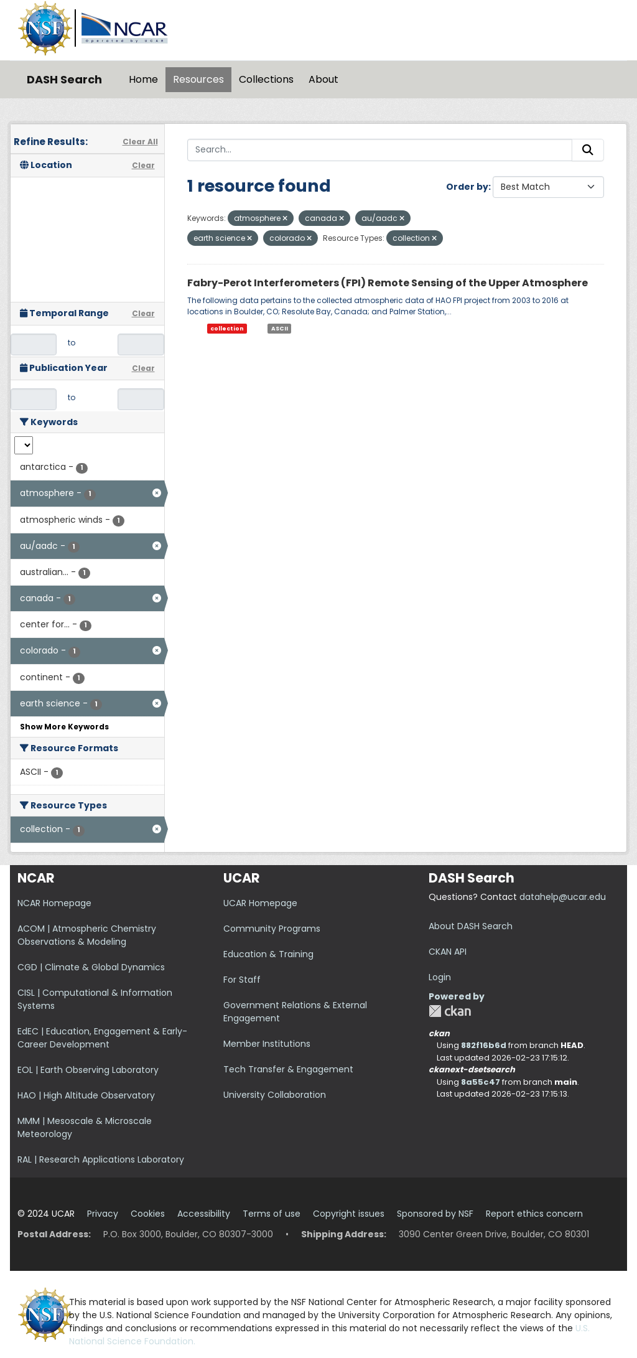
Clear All (140, 141)
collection (227, 328)
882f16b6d (483, 1045)
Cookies (148, 1213)
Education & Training (268, 954)
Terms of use (271, 1213)
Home (143, 79)
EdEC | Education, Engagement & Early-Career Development (102, 1038)
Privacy (102, 1213)
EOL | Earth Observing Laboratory (88, 1070)
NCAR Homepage (54, 903)
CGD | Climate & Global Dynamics (91, 967)
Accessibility (203, 1213)
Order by (467, 186)
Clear (143, 165)
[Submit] (588, 150)
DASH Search (64, 79)
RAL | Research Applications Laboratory (100, 1159)
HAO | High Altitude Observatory (86, 1095)
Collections (266, 79)
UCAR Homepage (260, 903)
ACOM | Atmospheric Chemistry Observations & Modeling (86, 935)
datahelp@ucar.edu (562, 897)
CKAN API (448, 951)
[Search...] (380, 150)
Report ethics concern (534, 1213)
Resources (198, 79)
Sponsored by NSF (435, 1213)
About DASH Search (471, 926)
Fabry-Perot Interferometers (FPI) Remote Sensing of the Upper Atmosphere (387, 283)
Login (440, 977)
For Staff (242, 979)
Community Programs (271, 928)
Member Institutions (266, 1043)
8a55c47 (480, 1082)
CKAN (450, 1011)
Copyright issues (348, 1213)
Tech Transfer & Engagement (288, 1069)
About (323, 79)
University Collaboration (274, 1095)
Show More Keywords (64, 726)
